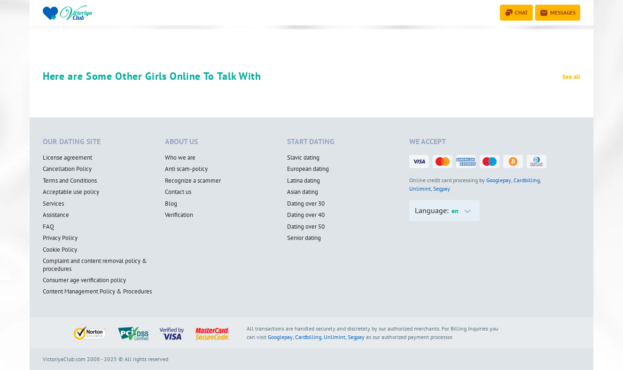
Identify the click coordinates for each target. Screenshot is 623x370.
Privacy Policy (60, 238)
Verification (179, 215)
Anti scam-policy (186, 169)
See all (571, 77)
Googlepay (498, 180)
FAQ (48, 227)
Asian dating (302, 192)
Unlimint (420, 188)
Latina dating (303, 181)
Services (53, 204)
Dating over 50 (306, 227)
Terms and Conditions (70, 181)
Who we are (180, 158)
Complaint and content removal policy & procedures (95, 265)
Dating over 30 (306, 204)
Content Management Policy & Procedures (97, 291)
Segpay (441, 188)
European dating (308, 169)
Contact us (178, 192)
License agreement (67, 158)
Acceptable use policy (71, 192)
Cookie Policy (60, 250)
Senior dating (304, 238)
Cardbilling (527, 180)
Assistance (56, 215)
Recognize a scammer (193, 181)
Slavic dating (303, 158)
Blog (171, 204)
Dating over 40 (306, 215)
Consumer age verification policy (84, 280)
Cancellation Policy (67, 169)
